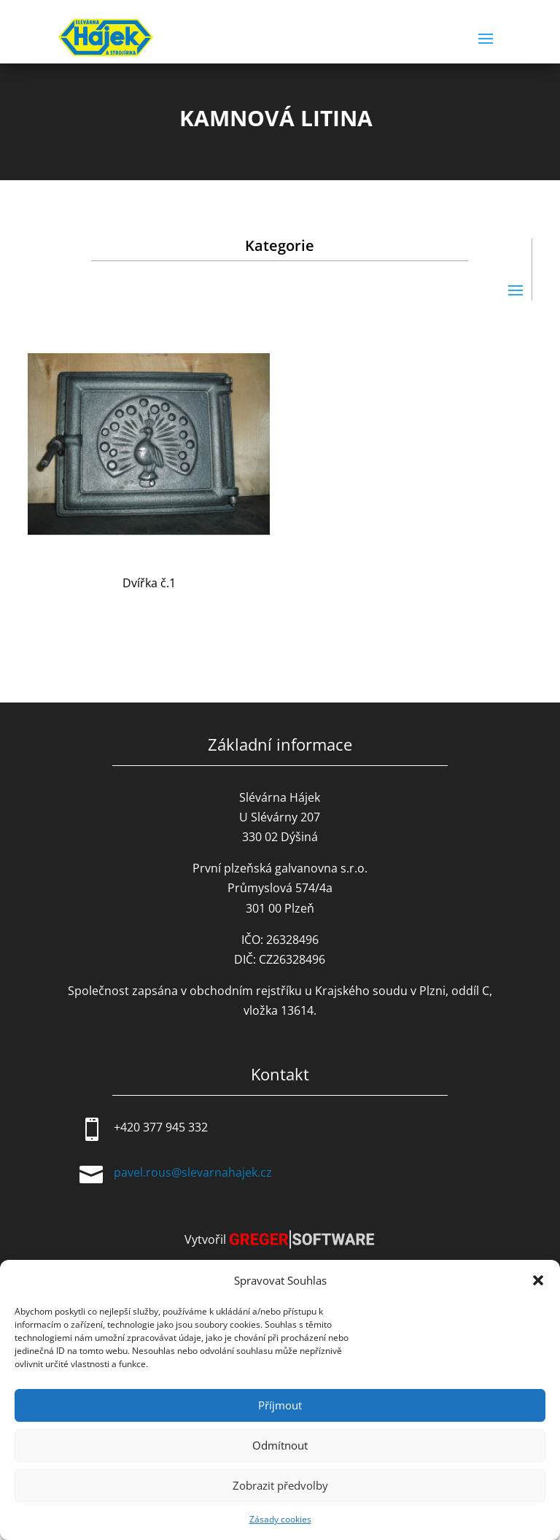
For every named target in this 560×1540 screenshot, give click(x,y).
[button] (538, 1280)
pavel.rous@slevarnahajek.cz (193, 1172)
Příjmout (280, 1405)
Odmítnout (280, 1445)
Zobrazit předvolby (280, 1485)
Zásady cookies (280, 1519)
